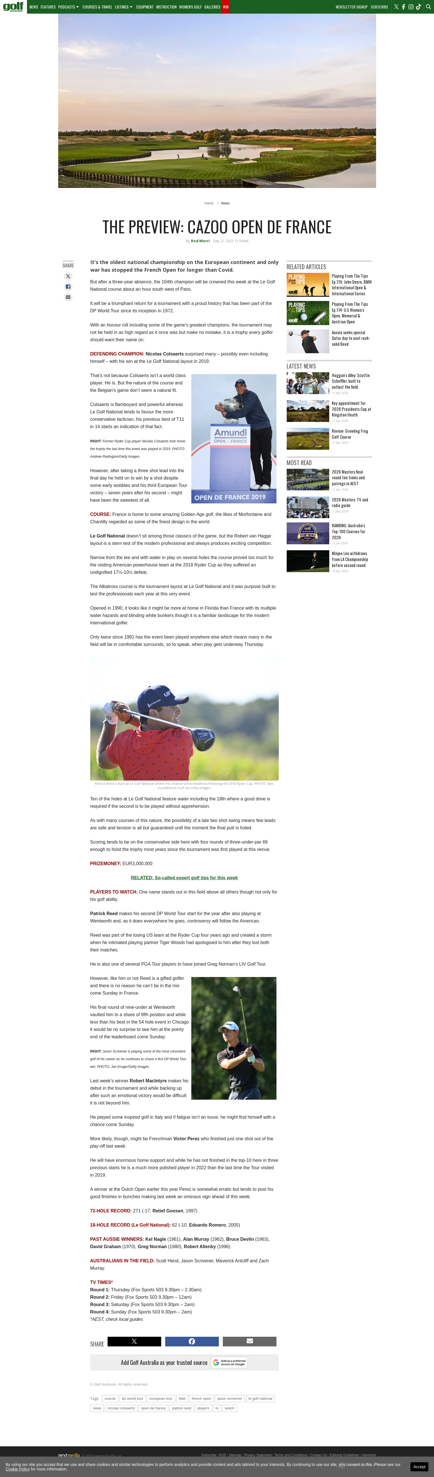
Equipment (145, 7)
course (110, 1398)
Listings (122, 7)
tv (217, 1408)
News (34, 7)
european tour (161, 1398)
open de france (153, 1408)
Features (48, 7)
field (182, 1398)
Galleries (212, 7)
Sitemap (235, 1455)
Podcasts (66, 7)
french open (201, 1398)
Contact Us (318, 1455)
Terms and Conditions (290, 1455)
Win (225, 7)
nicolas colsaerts (121, 1408)
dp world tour (132, 1398)
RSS (222, 1455)
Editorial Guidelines (344, 1455)
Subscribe (379, 7)
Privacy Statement (258, 1455)
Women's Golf (190, 7)
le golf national (260, 1398)
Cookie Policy (18, 1469)
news (97, 1408)
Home (208, 203)
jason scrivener (229, 1398)
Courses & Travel (97, 7)
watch (229, 1408)
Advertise (369, 1455)
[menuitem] (13, 7)
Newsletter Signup (352, 7)
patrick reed (181, 1408)
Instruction (166, 7)
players (203, 1408)
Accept (419, 1467)
